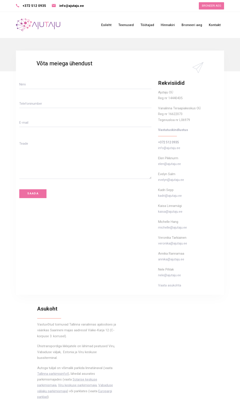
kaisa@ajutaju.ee (170, 212)
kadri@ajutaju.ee (170, 196)
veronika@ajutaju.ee (172, 243)
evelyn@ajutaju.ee (171, 180)
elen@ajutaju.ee (169, 164)
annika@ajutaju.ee (171, 259)
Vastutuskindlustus (173, 130)
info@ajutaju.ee (71, 6)
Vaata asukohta (169, 285)
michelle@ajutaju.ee (172, 227)
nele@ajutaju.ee (169, 275)
